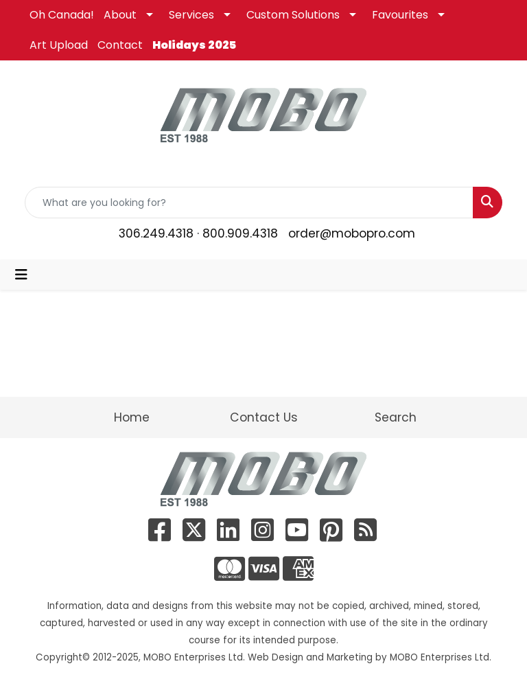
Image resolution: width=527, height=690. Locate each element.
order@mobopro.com (351, 233)
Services (191, 15)
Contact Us (264, 417)
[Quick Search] (249, 202)
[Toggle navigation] (21, 274)
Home (132, 417)
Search (396, 417)
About (120, 15)
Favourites (400, 15)
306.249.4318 (156, 233)
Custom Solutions (293, 15)
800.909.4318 (240, 233)
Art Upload (59, 45)
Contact (120, 45)
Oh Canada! (62, 15)
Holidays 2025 (194, 45)
